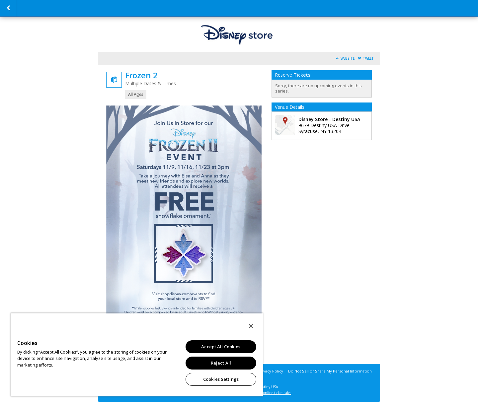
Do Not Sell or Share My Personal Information (330, 371)
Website (348, 58)
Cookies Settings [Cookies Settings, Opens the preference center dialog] (221, 379)
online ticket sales (277, 392)
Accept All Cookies (220, 347)
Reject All (221, 363)
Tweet (368, 58)
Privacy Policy (270, 371)
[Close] (251, 326)
